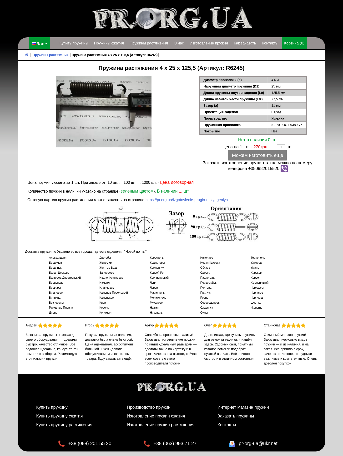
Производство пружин (149, 407)
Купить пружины (74, 43)
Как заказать (245, 43)
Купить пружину (52, 407)
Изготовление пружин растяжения (161, 424)
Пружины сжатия (109, 43)
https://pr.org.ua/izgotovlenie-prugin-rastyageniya (187, 200)
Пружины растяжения (149, 43)
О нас (179, 43)
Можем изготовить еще (257, 155)
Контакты (270, 43)
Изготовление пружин (209, 43)
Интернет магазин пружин (243, 407)
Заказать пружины (235, 415)
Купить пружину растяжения (64, 424)
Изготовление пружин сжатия (156, 415)
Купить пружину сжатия (59, 415)
